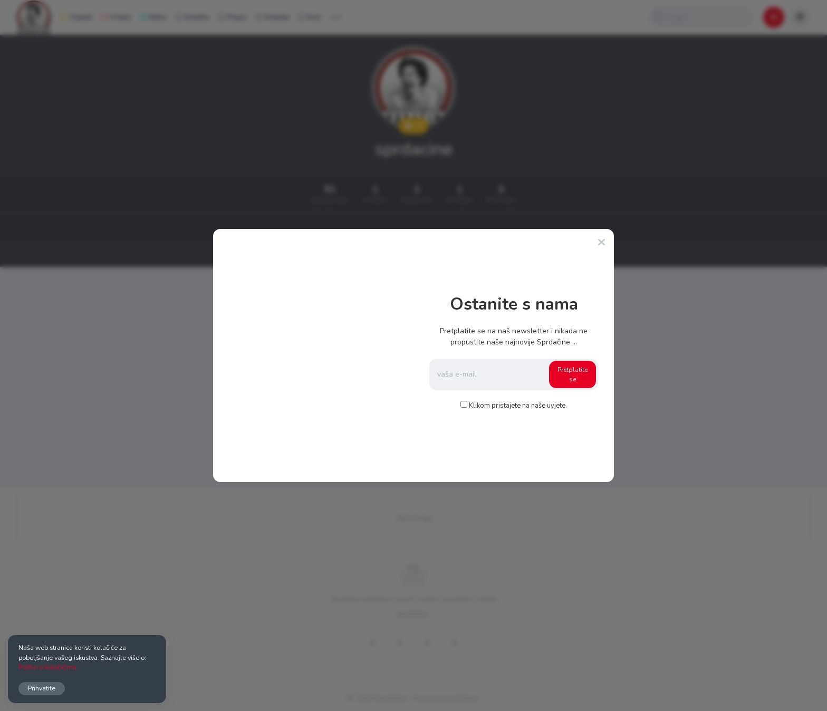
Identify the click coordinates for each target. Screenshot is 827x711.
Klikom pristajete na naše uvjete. (518, 405)
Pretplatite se (572, 374)
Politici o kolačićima (47, 666)
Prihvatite (41, 688)
